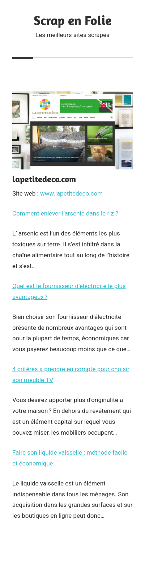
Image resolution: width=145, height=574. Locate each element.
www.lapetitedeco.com (71, 193)
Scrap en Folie (72, 20)
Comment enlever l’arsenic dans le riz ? (65, 213)
